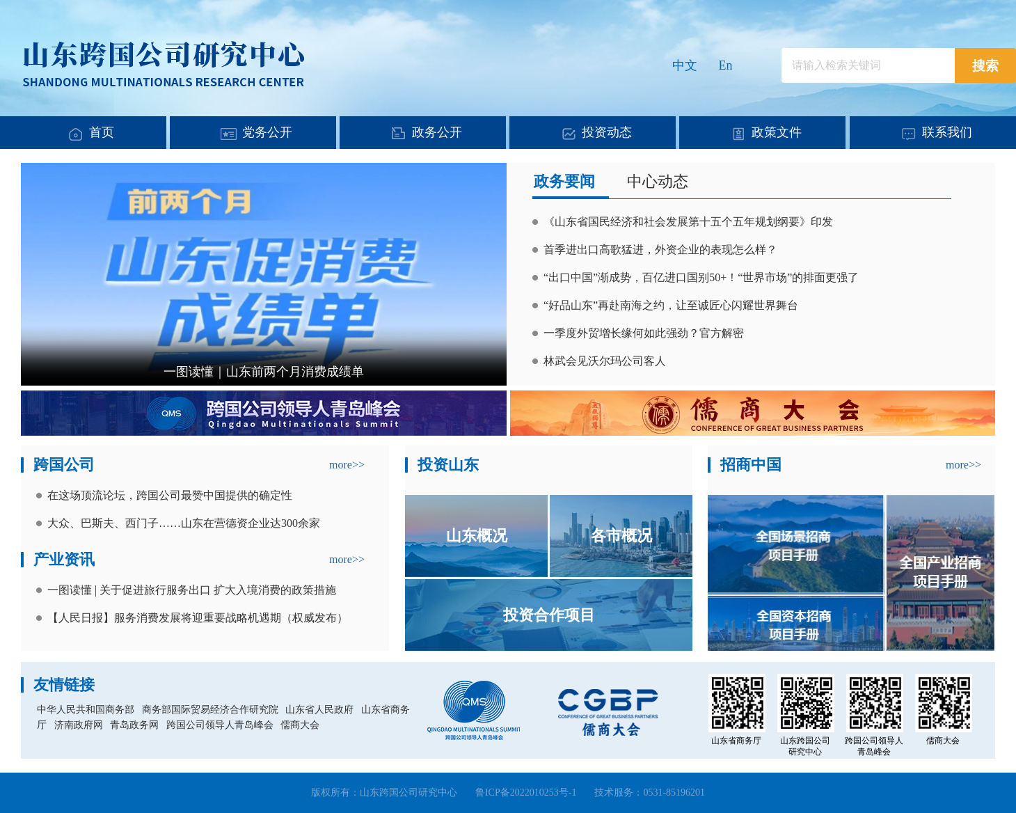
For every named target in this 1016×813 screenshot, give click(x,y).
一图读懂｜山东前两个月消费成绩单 (264, 372)
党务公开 (267, 132)
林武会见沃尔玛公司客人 (604, 361)
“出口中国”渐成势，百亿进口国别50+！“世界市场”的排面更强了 (701, 277)
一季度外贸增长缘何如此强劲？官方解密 (643, 333)
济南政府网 (78, 725)
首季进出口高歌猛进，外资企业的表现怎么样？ (660, 249)
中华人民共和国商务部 (85, 709)
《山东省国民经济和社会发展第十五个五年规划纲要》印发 (688, 222)
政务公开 (437, 132)
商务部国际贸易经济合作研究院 (210, 709)
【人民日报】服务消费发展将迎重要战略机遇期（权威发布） (197, 618)
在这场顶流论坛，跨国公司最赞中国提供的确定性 (169, 495)
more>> (347, 465)
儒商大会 (299, 725)
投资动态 (607, 132)
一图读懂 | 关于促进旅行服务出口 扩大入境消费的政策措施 (191, 590)
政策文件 (777, 132)
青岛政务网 (134, 725)
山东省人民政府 (319, 709)
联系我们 (947, 132)
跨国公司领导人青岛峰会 (219, 725)
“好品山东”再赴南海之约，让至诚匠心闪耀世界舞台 (670, 305)
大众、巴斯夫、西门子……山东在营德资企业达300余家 (183, 523)
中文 (684, 65)
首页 (101, 132)
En (726, 65)
